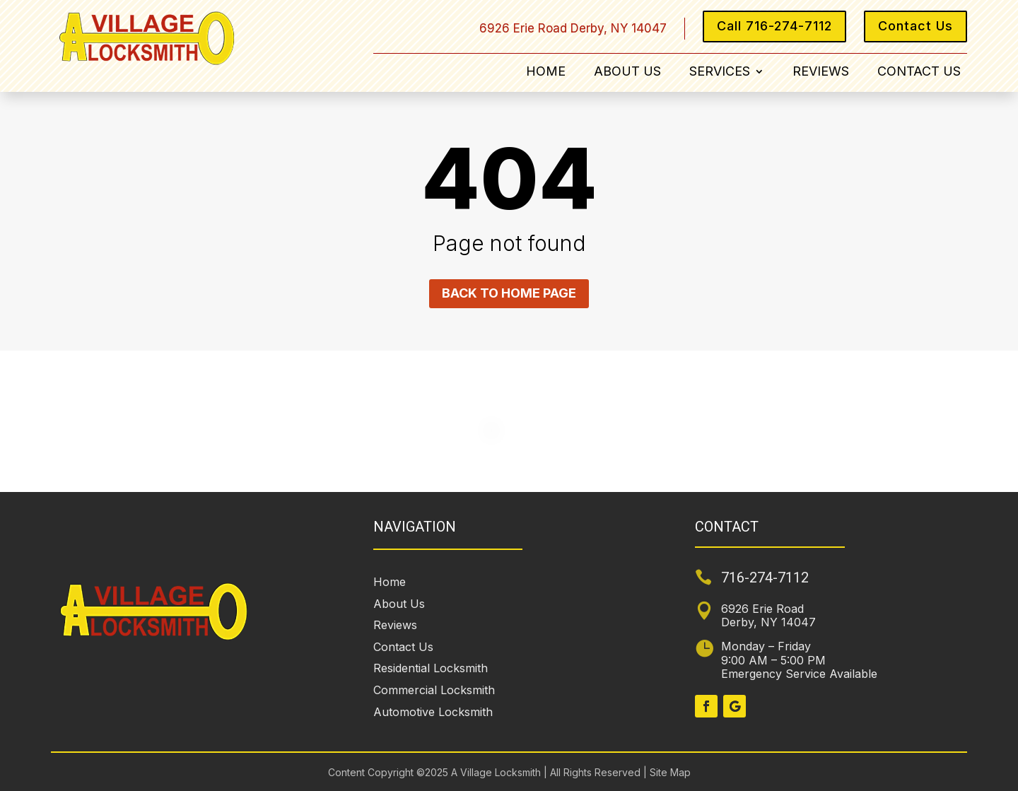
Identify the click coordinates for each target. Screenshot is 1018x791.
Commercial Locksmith (434, 690)
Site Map (669, 772)
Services (719, 72)
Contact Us (915, 25)
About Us (627, 72)
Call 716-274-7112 (774, 25)
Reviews (820, 72)
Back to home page (509, 293)
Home (546, 72)
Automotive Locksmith (433, 712)
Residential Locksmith (430, 668)
